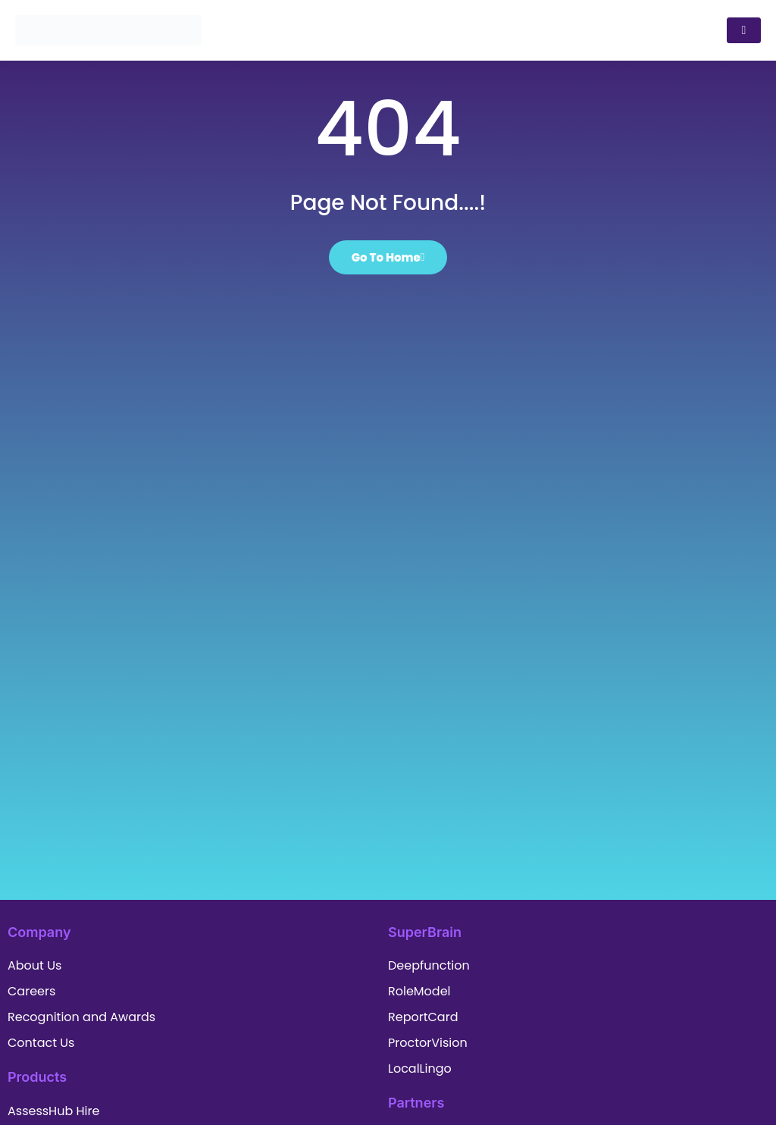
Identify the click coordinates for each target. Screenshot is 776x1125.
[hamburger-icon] (744, 30)
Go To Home (388, 257)
